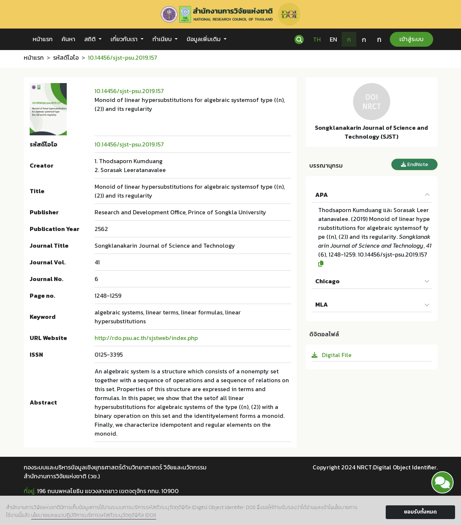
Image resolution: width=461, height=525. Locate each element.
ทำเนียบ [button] (162, 38)
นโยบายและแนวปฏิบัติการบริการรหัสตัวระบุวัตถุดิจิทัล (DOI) (93, 515)
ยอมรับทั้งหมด (420, 512)
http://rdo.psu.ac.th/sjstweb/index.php (146, 337)
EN (333, 39)
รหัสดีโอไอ (66, 57)
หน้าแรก (43, 38)
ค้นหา (68, 38)
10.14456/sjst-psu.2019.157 (129, 90)
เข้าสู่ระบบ (411, 38)
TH (317, 39)
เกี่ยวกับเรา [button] (125, 38)
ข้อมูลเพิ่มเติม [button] (204, 38)
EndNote (414, 164)
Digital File (332, 354)
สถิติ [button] (90, 38)
